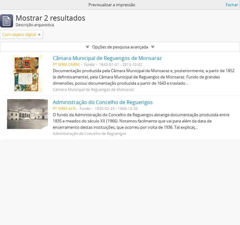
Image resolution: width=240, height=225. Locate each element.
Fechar (232, 5)
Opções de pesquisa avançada (120, 47)
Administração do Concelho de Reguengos (103, 102)
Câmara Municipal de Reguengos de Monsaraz (107, 58)
